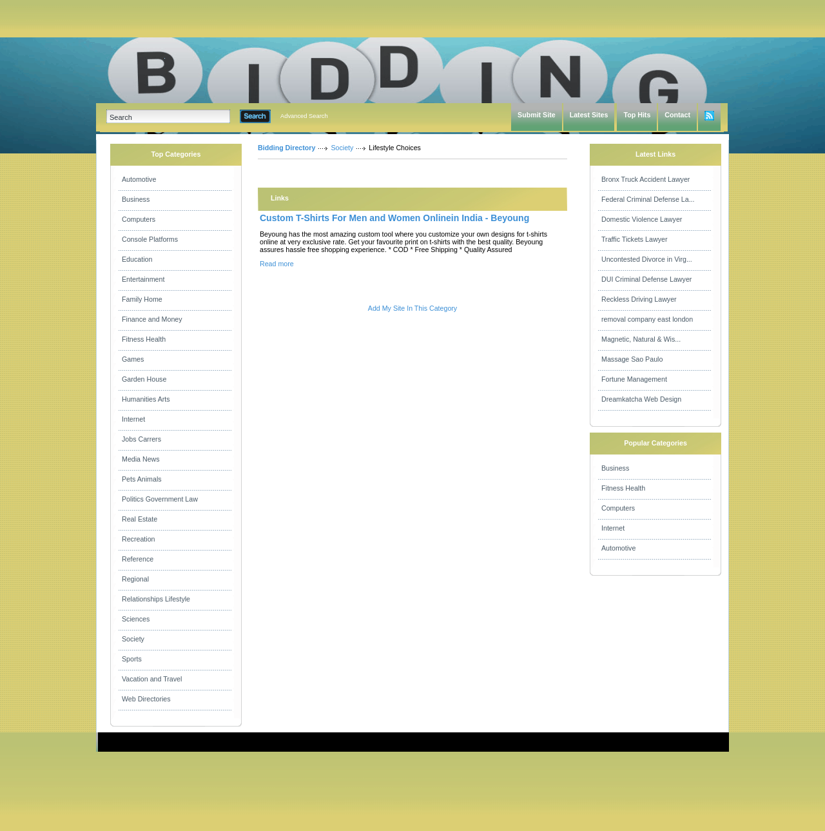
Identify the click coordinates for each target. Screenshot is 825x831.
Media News (141, 459)
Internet (133, 419)
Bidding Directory (286, 148)
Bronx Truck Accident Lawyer (645, 179)
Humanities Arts (146, 399)
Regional (135, 579)
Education (137, 259)
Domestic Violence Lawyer (641, 219)
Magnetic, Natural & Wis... (641, 339)
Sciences (136, 619)
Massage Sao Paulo (632, 359)
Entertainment (143, 279)
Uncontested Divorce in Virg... (646, 259)
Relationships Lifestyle (156, 599)
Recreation (138, 539)
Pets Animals (142, 479)
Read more (277, 264)
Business (136, 199)
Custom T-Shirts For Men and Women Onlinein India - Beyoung (394, 218)
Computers (138, 219)
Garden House (144, 379)
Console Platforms (150, 239)
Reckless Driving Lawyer (639, 299)
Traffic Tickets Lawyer (634, 239)
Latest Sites (589, 115)
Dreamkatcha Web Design (641, 399)
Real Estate (139, 519)
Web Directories (146, 699)
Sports (132, 659)
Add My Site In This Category (412, 308)
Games (133, 359)
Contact (677, 115)
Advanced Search (304, 116)
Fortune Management (634, 379)
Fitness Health (144, 339)
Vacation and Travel (152, 679)
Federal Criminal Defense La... (648, 199)
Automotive (139, 179)
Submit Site (537, 115)
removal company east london (647, 319)
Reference (137, 559)
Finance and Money (152, 319)
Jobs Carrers (141, 439)
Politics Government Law (160, 499)
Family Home (142, 299)
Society (133, 639)
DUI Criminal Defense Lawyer (646, 279)
